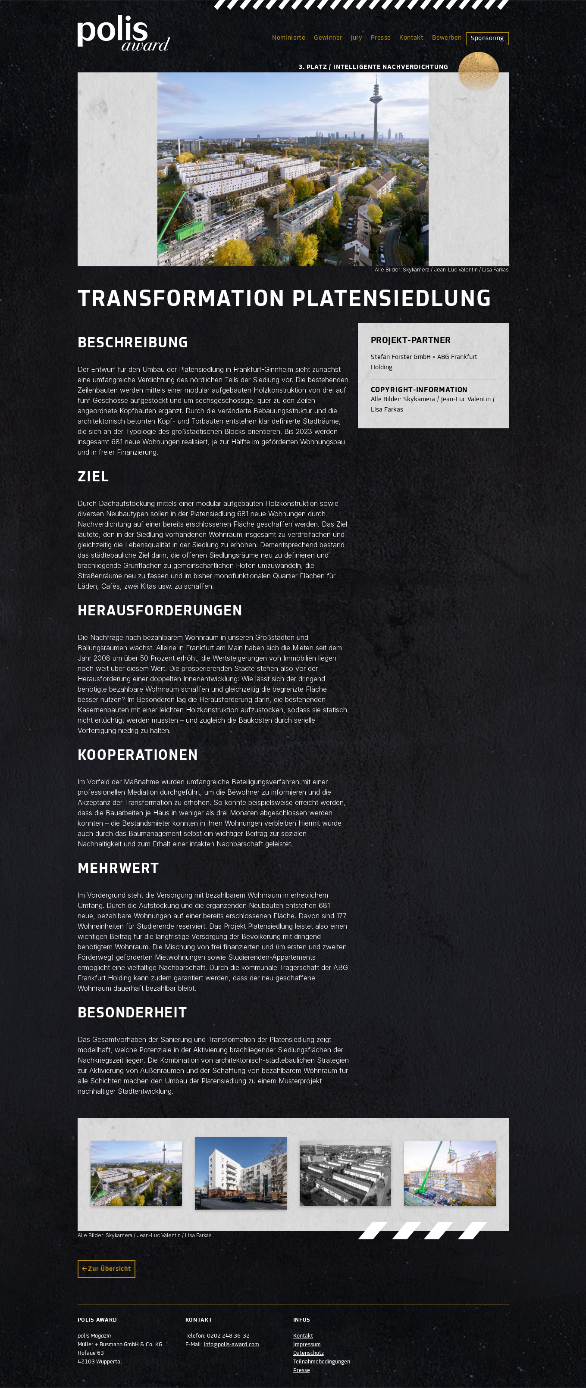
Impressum (307, 1345)
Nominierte (288, 37)
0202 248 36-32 (228, 1336)
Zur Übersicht (109, 1269)
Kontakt (411, 37)
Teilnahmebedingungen (321, 1362)
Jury (356, 37)
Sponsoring (487, 38)
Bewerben (446, 37)
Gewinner (328, 37)
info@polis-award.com (231, 1345)
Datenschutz (308, 1354)
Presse (381, 37)
